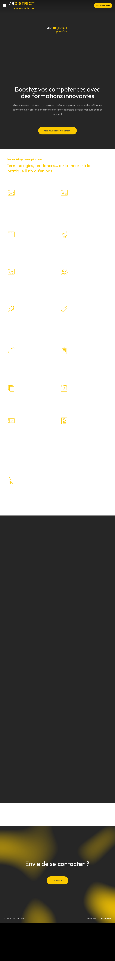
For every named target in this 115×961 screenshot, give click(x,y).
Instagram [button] (106, 918)
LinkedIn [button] (91, 918)
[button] (4, 5)
